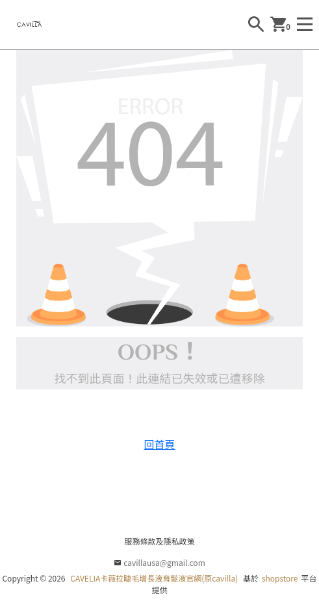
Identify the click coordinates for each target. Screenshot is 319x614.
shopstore (280, 577)
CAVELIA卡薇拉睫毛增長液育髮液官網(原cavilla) (154, 577)
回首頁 (159, 444)
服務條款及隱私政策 (159, 540)
